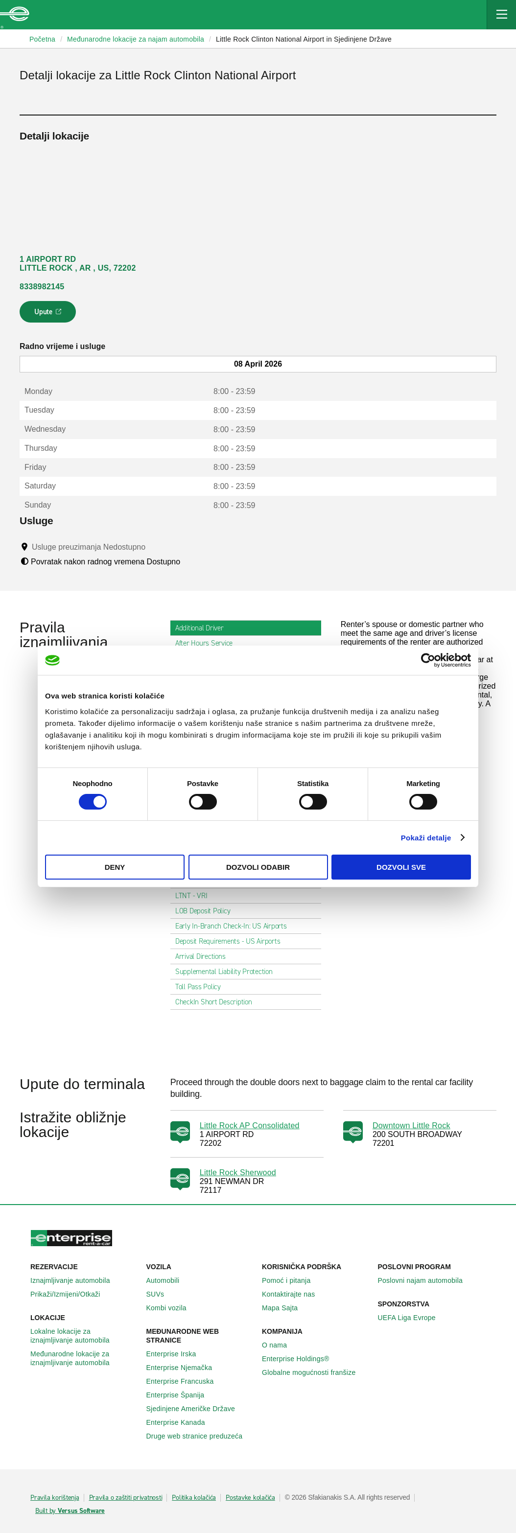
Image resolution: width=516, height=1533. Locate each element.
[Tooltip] (155, 547)
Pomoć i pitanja (291, 1280)
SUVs (160, 1294)
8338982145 (42, 286)
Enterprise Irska (176, 1354)
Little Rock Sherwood (238, 1172)
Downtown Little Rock (411, 1125)
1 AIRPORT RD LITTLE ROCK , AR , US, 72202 (78, 263)
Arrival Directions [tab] (204, 956)
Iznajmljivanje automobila (75, 1280)
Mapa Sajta (285, 1308)
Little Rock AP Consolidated (250, 1125)
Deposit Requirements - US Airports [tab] (231, 941)
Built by (70, 1511)
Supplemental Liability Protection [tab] (228, 971)
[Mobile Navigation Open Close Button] (501, 14)
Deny (115, 867)
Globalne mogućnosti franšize (314, 1372)
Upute (49, 315)
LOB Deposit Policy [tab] (206, 911)
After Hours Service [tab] (207, 643)
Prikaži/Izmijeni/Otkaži (70, 1294)
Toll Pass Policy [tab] (202, 987)
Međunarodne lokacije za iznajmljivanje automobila (84, 1358)
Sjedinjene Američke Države (196, 1409)
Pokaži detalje (426, 838)
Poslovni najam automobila (426, 1280)
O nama (280, 1345)
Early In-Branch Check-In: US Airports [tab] (235, 926)
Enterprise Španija (180, 1395)
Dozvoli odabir (258, 867)
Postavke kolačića (250, 1497)
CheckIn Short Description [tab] (217, 1002)
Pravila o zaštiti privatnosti (126, 1497)
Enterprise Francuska (185, 1381)
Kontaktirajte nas (294, 1294)
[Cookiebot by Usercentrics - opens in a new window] (428, 660)
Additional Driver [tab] (203, 628)
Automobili (168, 1280)
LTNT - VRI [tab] (195, 896)
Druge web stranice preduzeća (200, 1436)
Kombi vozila (171, 1308)
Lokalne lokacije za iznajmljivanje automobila (84, 1335)
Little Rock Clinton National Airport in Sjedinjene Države (304, 39)
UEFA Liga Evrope (412, 1318)
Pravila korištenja (54, 1497)
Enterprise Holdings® (301, 1359)
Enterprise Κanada (181, 1422)
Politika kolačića (194, 1497)
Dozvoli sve (401, 867)
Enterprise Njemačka (184, 1367)
